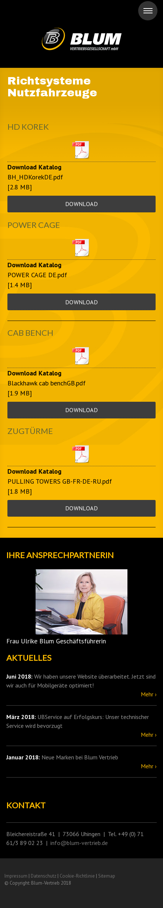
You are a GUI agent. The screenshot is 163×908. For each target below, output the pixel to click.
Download (81, 204)
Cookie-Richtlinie (77, 876)
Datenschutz (43, 876)
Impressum (15, 876)
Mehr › (149, 694)
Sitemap (106, 876)
